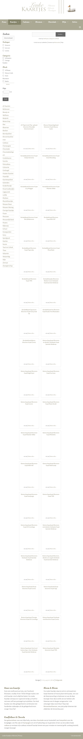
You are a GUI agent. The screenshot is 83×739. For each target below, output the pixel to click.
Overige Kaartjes (8, 210)
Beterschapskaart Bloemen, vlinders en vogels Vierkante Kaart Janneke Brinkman (50, 558)
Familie (5, 161)
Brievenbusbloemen (8, 138)
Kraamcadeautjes (8, 189)
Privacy (20, 735)
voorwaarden (77, 735)
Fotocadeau (6, 164)
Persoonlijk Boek (8, 220)
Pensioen (6, 216)
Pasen (5, 213)
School (5, 229)
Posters (5, 223)
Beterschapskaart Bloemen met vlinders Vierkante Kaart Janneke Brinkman (51, 527)
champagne (27, 723)
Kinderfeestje (7, 186)
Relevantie (57, 42)
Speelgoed (6, 238)
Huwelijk (6, 176)
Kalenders (6, 183)
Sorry (4, 235)
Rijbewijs (6, 226)
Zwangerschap (8, 266)
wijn (19, 723)
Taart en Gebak (8, 247)
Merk (57, 38)
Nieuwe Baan (7, 204)
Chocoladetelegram (8, 153)
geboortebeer (12, 720)
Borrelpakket (7, 134)
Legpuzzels (6, 192)
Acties (74, 22)
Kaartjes (15, 22)
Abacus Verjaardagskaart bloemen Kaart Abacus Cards (51, 127)
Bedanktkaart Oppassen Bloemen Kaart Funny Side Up (29, 311)
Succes (5, 244)
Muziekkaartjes (8, 201)
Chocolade (54, 22)
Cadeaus (28, 22)
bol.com (6, 48)
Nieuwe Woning (8, 207)
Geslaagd (6, 170)
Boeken (5, 130)
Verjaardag (6, 256)
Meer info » (32, 148)
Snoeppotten (7, 232)
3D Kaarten (7, 58)
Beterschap (6, 121)
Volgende (58, 680)
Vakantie (6, 253)
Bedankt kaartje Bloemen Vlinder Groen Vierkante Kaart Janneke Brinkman (51, 281)
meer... (8, 84)
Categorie (51, 38)
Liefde (5, 195)
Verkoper (46, 38)
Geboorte (6, 167)
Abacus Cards (8, 73)
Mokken (5, 198)
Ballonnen (6, 109)
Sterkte (5, 241)
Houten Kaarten (8, 173)
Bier (4, 124)
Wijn (66, 22)
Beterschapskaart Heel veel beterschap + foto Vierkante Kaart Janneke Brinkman (29, 650)
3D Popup (6, 70)
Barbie (6, 81)
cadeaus (7, 725)
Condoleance (7, 158)
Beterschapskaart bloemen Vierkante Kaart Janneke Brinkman (29, 558)
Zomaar (5, 263)
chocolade (40, 720)
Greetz (6, 51)
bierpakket (63, 720)
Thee (4, 250)
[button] (80, 27)
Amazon (6, 45)
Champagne (7, 146)
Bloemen (40, 22)
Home (4, 22)
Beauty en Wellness (6, 113)
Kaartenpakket (8, 180)
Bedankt (5, 118)
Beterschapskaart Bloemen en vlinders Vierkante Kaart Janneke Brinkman (51, 342)
